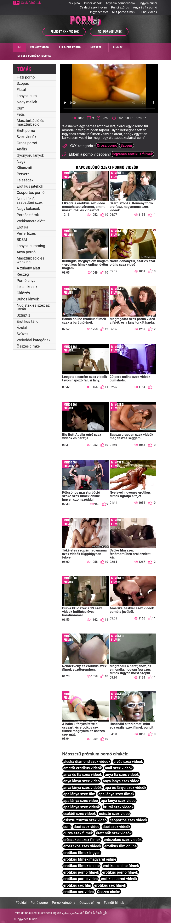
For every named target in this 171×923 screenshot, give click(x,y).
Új (19, 47)
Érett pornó (26, 130)
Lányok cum (27, 96)
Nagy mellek (27, 102)
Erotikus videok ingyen (46, 913)
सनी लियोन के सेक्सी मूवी (93, 913)
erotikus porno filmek (120, 872)
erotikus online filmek (121, 865)
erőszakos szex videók (123, 839)
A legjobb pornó (69, 47)
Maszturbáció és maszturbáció (30, 122)
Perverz (23, 174)
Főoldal (21, 903)
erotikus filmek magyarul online (89, 859)
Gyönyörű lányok (30, 155)
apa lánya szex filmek (116, 794)
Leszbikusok (27, 287)
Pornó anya (26, 280)
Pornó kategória (63, 903)
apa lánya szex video (80, 800)
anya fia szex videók (122, 774)
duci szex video (86, 826)
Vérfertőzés (26, 233)
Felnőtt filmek (114, 903)
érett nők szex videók (114, 833)
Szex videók (26, 137)
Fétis (21, 114)
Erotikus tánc (28, 321)
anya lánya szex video (81, 781)
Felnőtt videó (39, 47)
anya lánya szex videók (82, 787)
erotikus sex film (77, 885)
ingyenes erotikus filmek (132, 154)
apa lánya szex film (79, 794)
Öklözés (23, 293)
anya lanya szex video (121, 781)
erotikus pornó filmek (81, 872)
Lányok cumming (31, 246)
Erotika (22, 227)
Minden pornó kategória (34, 56)
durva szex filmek (78, 833)
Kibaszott (25, 168)
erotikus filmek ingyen (82, 852)
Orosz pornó (27, 143)
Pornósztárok (28, 215)
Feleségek (25, 180)
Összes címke (28, 346)
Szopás (23, 83)
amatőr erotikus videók (82, 768)
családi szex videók (79, 813)
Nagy (21, 161)
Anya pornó (26, 252)
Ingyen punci (148, 3)
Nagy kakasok (28, 208)
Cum (20, 108)
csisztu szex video (114, 813)
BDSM (22, 239)
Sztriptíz (23, 315)
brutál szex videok (118, 807)
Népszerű (96, 47)
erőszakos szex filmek (82, 839)
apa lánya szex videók (81, 807)
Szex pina (73, 3)
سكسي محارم (70, 913)
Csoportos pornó (31, 192)
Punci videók (93, 3)
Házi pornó (26, 77)
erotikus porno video (80, 879)
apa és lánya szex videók (125, 787)
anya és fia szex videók (82, 774)
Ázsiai (22, 327)
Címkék (117, 47)
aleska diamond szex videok (86, 761)
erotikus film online (120, 846)
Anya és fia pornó (145, 7)
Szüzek (23, 334)
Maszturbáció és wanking (30, 260)
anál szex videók (119, 768)
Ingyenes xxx (99, 12)
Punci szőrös (120, 7)
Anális (22, 149)
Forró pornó (39, 903)
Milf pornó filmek (123, 12)
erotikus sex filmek (110, 885)
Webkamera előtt (31, 221)
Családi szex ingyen (93, 7)
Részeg (23, 274)
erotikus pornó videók (119, 879)
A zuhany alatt (28, 268)
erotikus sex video (78, 892)
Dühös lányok (28, 299)
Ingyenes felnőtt (27, 919)
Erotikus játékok (30, 186)
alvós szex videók (128, 761)
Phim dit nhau (23, 913)
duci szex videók (116, 826)
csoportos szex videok (128, 820)
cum (66, 826)
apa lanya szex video (118, 800)
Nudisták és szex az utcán (33, 307)
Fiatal (21, 89)
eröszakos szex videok (82, 846)
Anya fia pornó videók (120, 3)
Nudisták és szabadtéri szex (30, 201)
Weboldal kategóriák (34, 340)
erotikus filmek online (81, 865)
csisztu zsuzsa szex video (85, 820)
